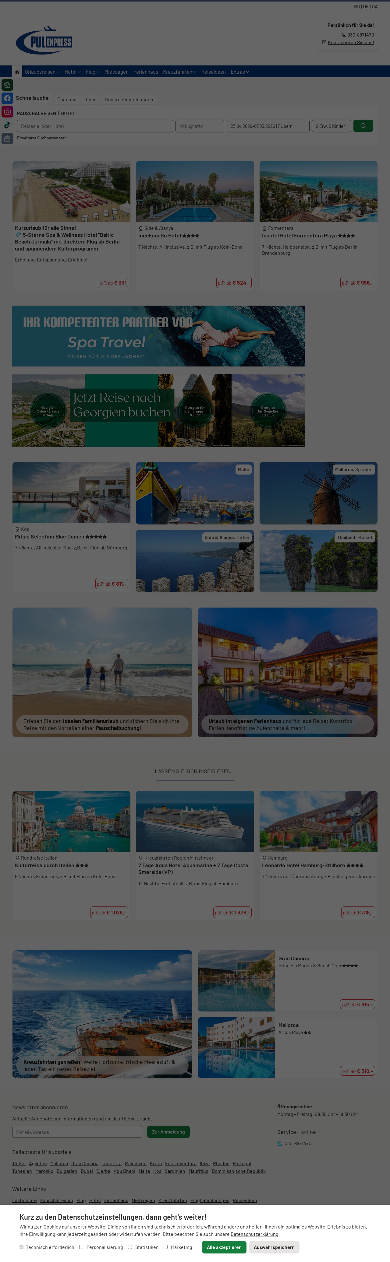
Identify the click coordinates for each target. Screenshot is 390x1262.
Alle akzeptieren (224, 1247)
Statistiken (143, 1247)
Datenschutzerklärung (254, 1234)
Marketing (178, 1247)
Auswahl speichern (274, 1247)
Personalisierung (101, 1247)
